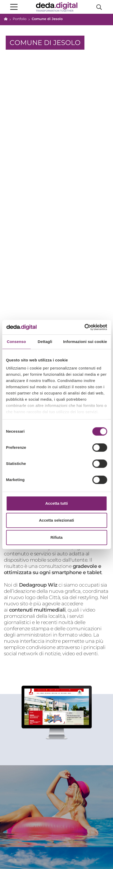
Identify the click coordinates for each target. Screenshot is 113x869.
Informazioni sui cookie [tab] (85, 341)
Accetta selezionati (56, 520)
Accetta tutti (56, 503)
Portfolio (19, 19)
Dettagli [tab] (45, 341)
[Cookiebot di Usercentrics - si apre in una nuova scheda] (84, 327)
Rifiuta (56, 537)
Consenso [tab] (16, 341)
